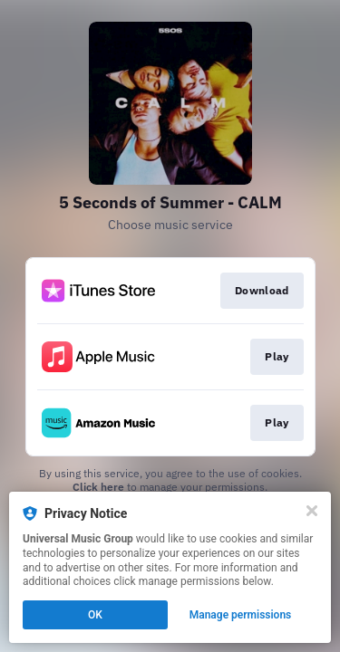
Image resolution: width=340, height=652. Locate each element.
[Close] (311, 510)
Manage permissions (240, 615)
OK (95, 615)
